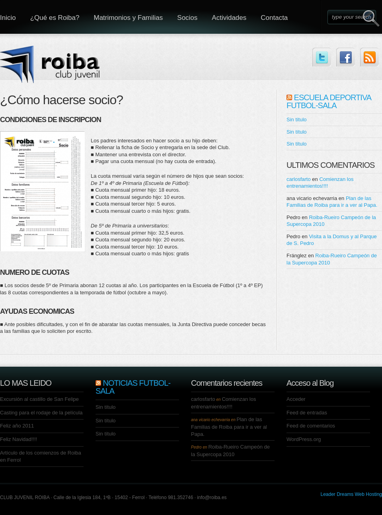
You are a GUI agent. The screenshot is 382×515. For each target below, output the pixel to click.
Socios (187, 17)
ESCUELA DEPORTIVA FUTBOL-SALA (328, 101)
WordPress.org (303, 439)
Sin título (296, 119)
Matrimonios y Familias (128, 17)
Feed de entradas (306, 413)
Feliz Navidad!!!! (18, 439)
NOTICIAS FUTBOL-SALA (133, 387)
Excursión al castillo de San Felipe (39, 399)
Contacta (274, 17)
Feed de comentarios (310, 426)
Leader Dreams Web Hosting (351, 494)
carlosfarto (298, 179)
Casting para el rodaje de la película (41, 413)
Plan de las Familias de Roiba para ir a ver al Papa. (229, 426)
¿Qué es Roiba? (55, 17)
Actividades (229, 17)
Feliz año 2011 (17, 426)
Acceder (296, 399)
